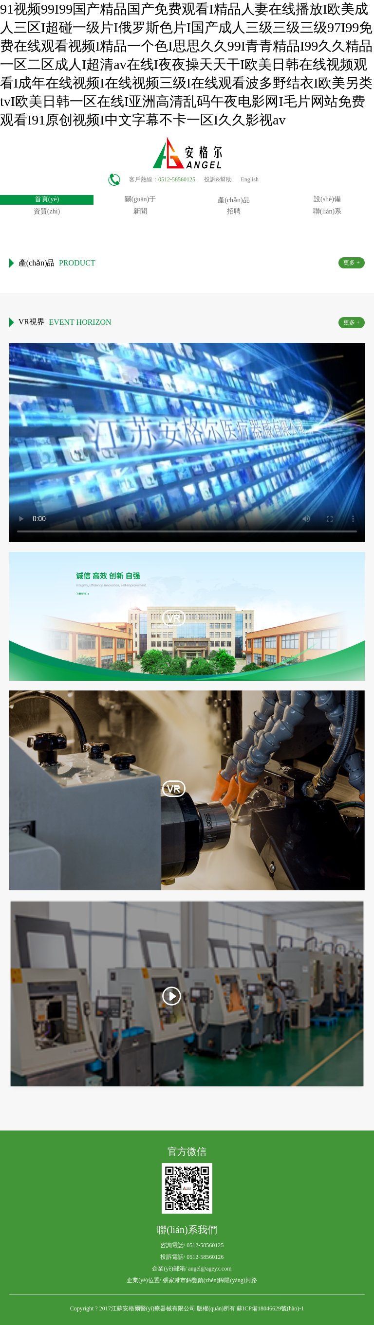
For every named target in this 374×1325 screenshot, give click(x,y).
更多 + (351, 262)
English (250, 179)
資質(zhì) (47, 211)
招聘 (234, 211)
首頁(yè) (47, 199)
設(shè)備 (327, 199)
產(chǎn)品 (234, 200)
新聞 (140, 211)
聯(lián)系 (327, 211)
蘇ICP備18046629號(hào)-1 (270, 1308)
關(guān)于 (140, 199)
